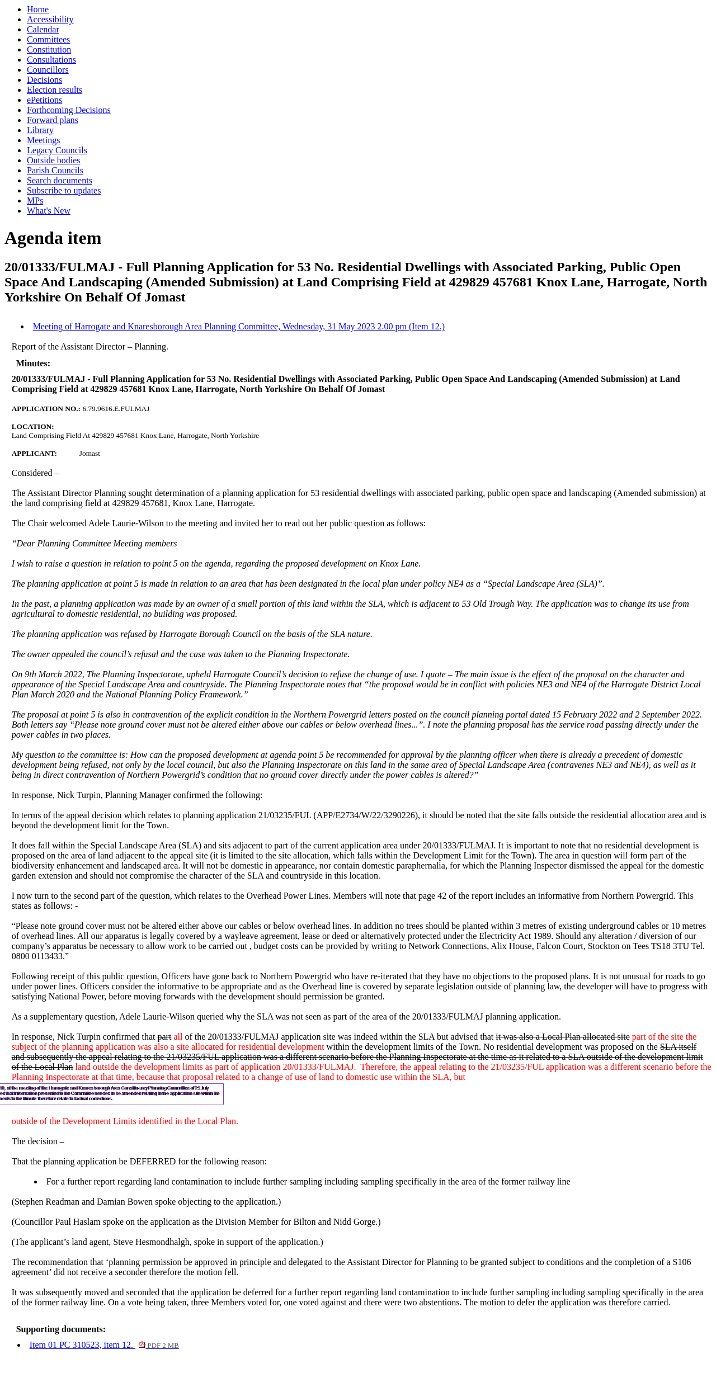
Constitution (49, 49)
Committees (48, 39)
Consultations (51, 59)
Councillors (48, 69)
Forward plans (52, 120)
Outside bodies (54, 160)
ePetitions (44, 100)
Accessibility (50, 19)
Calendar (43, 29)
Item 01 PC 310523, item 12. (104, 1345)
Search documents (59, 180)
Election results (54, 90)
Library (40, 130)
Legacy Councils (57, 150)
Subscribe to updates (64, 190)
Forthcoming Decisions (69, 110)
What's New (48, 210)
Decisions (44, 79)
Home (38, 9)
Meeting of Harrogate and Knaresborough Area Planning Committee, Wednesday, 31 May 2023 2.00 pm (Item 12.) (239, 326)
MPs (35, 200)
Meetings (43, 140)
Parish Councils (55, 170)
